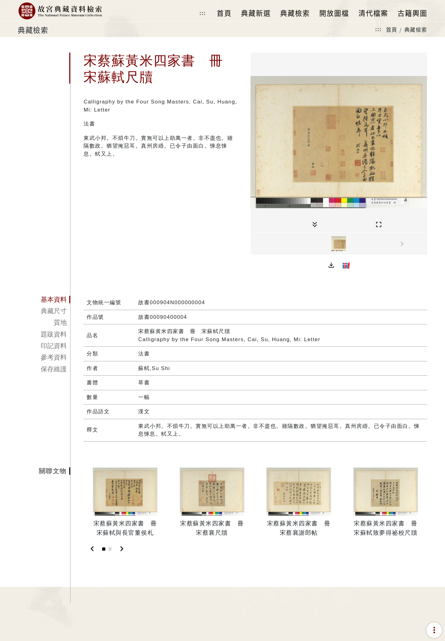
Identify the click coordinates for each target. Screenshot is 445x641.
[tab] (44, 299)
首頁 (391, 29)
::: (202, 13)
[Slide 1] (103, 549)
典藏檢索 (415, 29)
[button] (331, 265)
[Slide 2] (109, 549)
